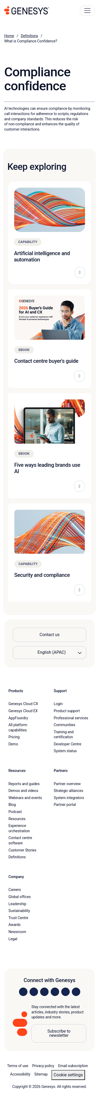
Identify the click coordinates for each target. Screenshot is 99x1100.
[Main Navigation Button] (87, 10)
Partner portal (65, 804)
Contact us (50, 634)
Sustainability (19, 911)
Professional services (71, 718)
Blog (12, 804)
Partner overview (67, 784)
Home (9, 36)
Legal (12, 939)
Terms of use (17, 1066)
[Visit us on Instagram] (34, 992)
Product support (67, 711)
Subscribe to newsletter (58, 1033)
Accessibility (20, 1074)
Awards (14, 925)
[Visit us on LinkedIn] (23, 992)
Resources (16, 819)
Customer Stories (22, 850)
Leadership (17, 904)
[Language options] (49, 652)
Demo (13, 744)
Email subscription (73, 1066)
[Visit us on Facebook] (55, 992)
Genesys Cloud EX (23, 711)
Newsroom (17, 932)
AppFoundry (18, 718)
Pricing (14, 737)
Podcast (15, 812)
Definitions (29, 36)
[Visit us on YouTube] (65, 992)
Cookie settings (68, 1074)
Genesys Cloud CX (23, 704)
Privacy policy (43, 1066)
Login (58, 704)
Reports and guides (24, 784)
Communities (65, 725)
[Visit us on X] (44, 992)
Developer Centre (67, 744)
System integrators (69, 798)
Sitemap (41, 1074)
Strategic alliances (68, 791)
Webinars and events (25, 798)
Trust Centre (18, 918)
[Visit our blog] (76, 992)
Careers (14, 890)
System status (65, 751)
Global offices (19, 897)
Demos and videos (23, 791)
